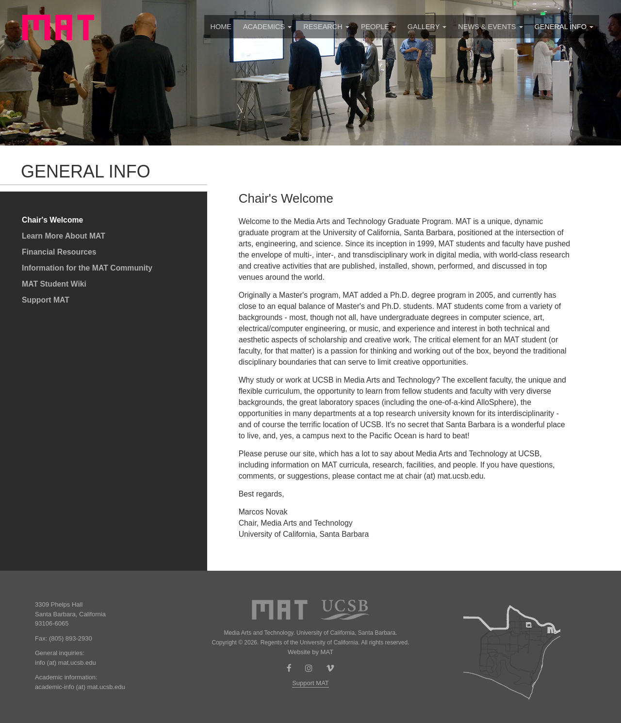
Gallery (427, 27)
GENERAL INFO (564, 27)
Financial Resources (59, 252)
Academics (267, 27)
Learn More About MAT (63, 236)
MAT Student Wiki (54, 284)
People (378, 27)
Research (326, 27)
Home (220, 27)
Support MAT (45, 300)
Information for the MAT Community (87, 268)
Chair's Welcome (52, 220)
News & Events (490, 27)
